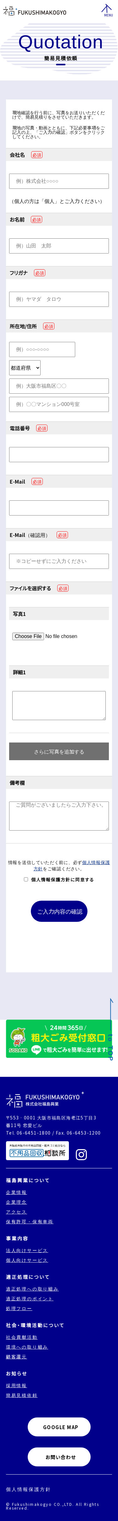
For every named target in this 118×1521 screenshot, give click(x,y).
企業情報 (16, 1192)
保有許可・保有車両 (29, 1221)
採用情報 (16, 1385)
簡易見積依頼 (22, 1395)
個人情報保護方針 (28, 1489)
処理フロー (19, 1308)
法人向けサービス (27, 1250)
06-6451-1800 (34, 1133)
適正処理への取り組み (32, 1288)
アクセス (16, 1211)
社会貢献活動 (22, 1337)
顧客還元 (16, 1356)
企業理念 (16, 1202)
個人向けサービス (27, 1260)
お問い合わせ (60, 1457)
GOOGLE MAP (60, 1427)
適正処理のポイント (29, 1298)
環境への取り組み (27, 1347)
